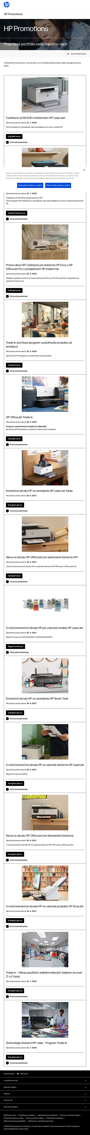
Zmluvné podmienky (18, 142)
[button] (45, 1080)
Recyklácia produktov (27, 1115)
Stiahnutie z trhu (10, 1115)
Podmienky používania (59, 1118)
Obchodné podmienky (19, 652)
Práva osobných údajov (39, 1118)
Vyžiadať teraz (14, 136)
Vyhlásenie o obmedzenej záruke (40, 1121)
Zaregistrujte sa (15, 505)
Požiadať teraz (14, 290)
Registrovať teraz (15, 646)
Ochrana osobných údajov (70, 1115)
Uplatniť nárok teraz (16, 213)
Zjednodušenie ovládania (47, 1115)
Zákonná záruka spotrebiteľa (14, 1121)
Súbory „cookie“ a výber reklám (16, 1118)
